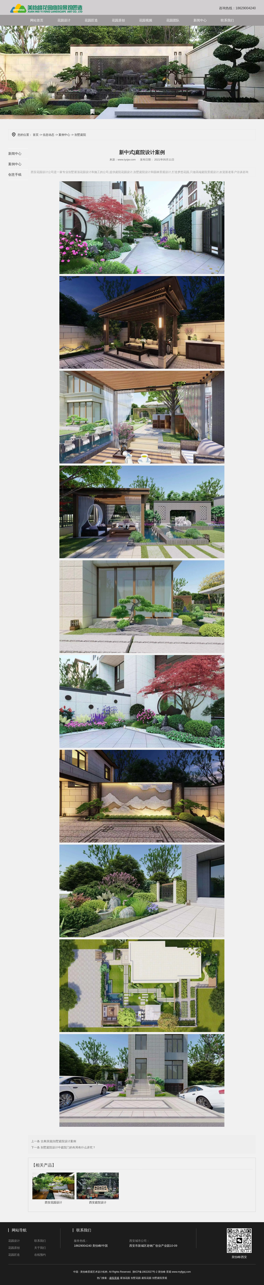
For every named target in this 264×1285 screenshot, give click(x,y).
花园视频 (145, 20)
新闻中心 (200, 20)
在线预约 (40, 1254)
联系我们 (227, 20)
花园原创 (118, 20)
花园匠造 (91, 20)
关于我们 (40, 1247)
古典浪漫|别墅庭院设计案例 (58, 1141)
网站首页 (36, 20)
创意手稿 (14, 174)
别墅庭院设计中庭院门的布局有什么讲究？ (67, 1147)
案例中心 (64, 134)
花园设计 (64, 20)
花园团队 (172, 20)
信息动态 (48, 134)
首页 (36, 134)
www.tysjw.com (127, 159)
